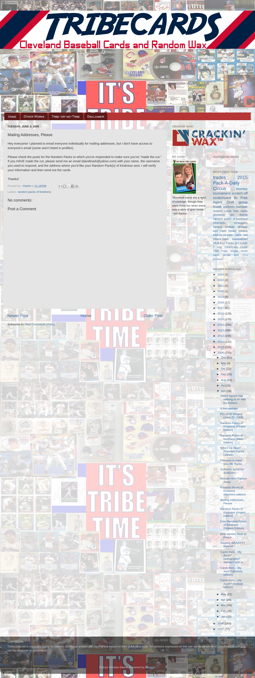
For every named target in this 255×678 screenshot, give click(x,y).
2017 (221, 308)
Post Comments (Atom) (40, 324)
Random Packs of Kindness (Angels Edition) (233, 512)
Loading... (178, 224)
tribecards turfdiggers (230, 222)
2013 (221, 330)
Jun (224, 391)
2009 (221, 352)
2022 (221, 280)
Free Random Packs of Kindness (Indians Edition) (233, 525)
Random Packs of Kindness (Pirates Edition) (233, 426)
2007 (221, 629)
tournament (222, 193)
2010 (221, 347)
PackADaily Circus (236, 247)
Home (12, 116)
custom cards (222, 211)
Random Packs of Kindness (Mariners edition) (233, 491)
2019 (221, 296)
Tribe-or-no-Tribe (66, 116)
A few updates (229, 408)
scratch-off (240, 193)
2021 (221, 285)
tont (215, 231)
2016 (221, 313)
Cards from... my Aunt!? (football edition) (231, 584)
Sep (224, 374)
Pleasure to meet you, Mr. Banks (231, 462)
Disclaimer (95, 116)
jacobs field (231, 255)
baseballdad (240, 239)
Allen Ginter (228, 231)
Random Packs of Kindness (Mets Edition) (231, 439)
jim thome (239, 214)
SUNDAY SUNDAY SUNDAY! (232, 471)
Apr (223, 599)
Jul (223, 385)
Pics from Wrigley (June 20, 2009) (232, 415)
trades (219, 177)
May (224, 594)
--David (26, 185)
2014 (221, 324)
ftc (235, 198)
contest (243, 231)
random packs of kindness (34, 191)
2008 (221, 623)
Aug (224, 380)
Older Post (153, 315)
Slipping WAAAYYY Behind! (232, 544)
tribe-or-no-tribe (223, 235)
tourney (242, 189)
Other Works (34, 116)
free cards (241, 211)
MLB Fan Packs (223, 243)
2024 (221, 274)
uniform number (235, 207)
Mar (224, 605)
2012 (221, 335)
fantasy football (224, 226)
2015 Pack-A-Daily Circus (230, 183)
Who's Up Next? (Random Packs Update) (232, 451)
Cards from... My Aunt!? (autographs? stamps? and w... (232, 557)
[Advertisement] (127, 80)
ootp (219, 247)
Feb (224, 611)
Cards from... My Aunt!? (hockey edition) (231, 571)
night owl (241, 235)
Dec (224, 357)
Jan (224, 616)
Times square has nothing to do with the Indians (233, 399)
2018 (221, 302)
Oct (223, 368)
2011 (221, 341)
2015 (221, 319)
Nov (224, 363)
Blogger (150, 667)
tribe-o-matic (221, 239)
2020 (221, 291)
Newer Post (17, 315)
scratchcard (222, 198)
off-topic (242, 226)
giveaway (219, 214)
